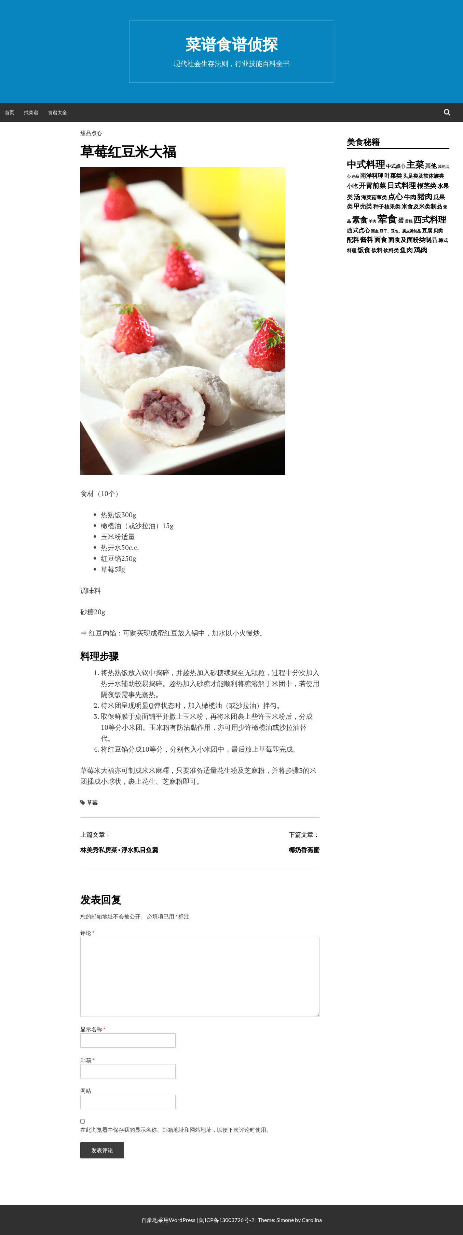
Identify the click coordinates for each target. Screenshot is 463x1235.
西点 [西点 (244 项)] (375, 231)
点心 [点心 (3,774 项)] (395, 196)
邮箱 (87, 1060)
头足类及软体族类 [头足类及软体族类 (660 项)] (423, 176)
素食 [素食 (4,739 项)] (360, 219)
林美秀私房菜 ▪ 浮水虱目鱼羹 (119, 850)
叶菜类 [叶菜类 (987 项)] (393, 175)
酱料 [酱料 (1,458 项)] (366, 239)
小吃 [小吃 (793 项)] (352, 186)
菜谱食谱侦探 (232, 44)
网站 (85, 1090)
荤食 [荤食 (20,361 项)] (387, 219)
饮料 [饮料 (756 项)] (376, 250)
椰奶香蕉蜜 (304, 850)
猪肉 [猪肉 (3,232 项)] (424, 196)
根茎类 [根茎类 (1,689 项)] (426, 185)
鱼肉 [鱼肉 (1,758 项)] (406, 250)
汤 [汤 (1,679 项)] (357, 197)
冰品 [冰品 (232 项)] (355, 176)
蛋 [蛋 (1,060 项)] (401, 220)
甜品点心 (91, 133)
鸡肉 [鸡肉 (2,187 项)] (420, 249)
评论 (87, 932)
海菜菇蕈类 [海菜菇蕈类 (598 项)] (374, 197)
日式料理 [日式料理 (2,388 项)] (401, 185)
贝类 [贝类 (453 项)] (438, 230)
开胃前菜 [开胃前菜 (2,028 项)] (372, 185)
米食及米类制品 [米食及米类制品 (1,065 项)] (421, 206)
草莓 (92, 802)
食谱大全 (57, 112)
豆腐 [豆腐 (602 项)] (427, 230)
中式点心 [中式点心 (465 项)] (395, 166)
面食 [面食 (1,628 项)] (380, 239)
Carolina (312, 1220)
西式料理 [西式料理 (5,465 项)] (429, 219)
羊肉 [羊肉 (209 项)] (372, 221)
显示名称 (92, 1029)
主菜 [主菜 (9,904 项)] (415, 164)
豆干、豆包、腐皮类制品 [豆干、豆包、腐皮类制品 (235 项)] (400, 231)
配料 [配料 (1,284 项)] (353, 239)
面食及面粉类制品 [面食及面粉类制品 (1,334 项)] (412, 239)
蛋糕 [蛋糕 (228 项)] (408, 221)
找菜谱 (31, 112)
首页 (9, 112)
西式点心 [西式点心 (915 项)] (358, 230)
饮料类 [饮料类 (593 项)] (391, 250)
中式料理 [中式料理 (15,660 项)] (366, 164)
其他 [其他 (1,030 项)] (431, 165)
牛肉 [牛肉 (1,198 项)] (410, 197)
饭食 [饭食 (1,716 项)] (363, 250)
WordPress (182, 1220)
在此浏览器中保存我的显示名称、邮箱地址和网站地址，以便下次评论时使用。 (176, 1129)
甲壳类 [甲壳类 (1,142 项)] (363, 206)
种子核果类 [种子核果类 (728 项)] (386, 206)
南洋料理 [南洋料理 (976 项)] (371, 175)
